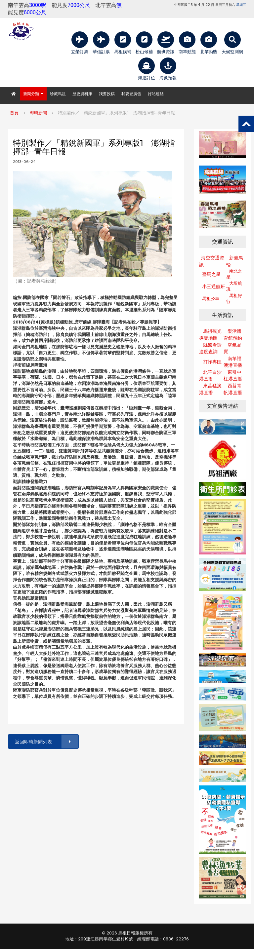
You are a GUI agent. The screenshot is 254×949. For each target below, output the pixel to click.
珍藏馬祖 (58, 93)
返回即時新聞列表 (46, 742)
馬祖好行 (234, 298)
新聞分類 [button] (33, 93)
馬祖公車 (210, 298)
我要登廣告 (131, 93)
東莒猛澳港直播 (210, 389)
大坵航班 (234, 286)
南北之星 (234, 274)
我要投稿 (107, 93)
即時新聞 (38, 112)
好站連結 (156, 93)
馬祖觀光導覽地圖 (210, 334)
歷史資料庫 (82, 93)
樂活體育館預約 (233, 334)
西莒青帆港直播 (233, 389)
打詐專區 (212, 362)
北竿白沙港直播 (210, 375)
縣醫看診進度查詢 (210, 348)
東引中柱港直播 (233, 375)
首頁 (14, 112)
